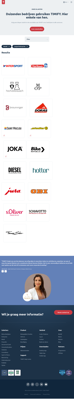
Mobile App (42, 359)
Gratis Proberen (43, 337)
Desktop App (42, 353)
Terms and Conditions (35, 397)
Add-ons (22, 340)
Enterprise (4, 340)
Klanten (60, 342)
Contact (41, 342)
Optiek (3, 368)
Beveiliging (23, 345)
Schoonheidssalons (7, 350)
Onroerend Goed (6, 347)
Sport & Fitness (6, 358)
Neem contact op (63, 315)
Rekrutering (5, 361)
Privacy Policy (46, 397)
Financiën (4, 345)
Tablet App (42, 356)
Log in (41, 340)
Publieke (4, 366)
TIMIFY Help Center (25, 362)
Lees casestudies (37, 29)
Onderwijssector (6, 363)
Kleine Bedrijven (6, 337)
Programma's (62, 353)
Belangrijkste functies (26, 337)
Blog (59, 345)
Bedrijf (60, 337)
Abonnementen (24, 353)
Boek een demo (43, 345)
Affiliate (60, 356)
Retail (3, 342)
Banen (60, 340)
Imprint (26, 397)
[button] (3, 274)
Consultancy (5, 355)
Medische (4, 353)
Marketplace (23, 342)
